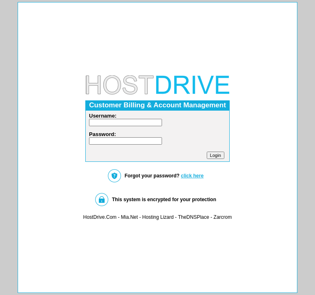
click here (192, 176)
